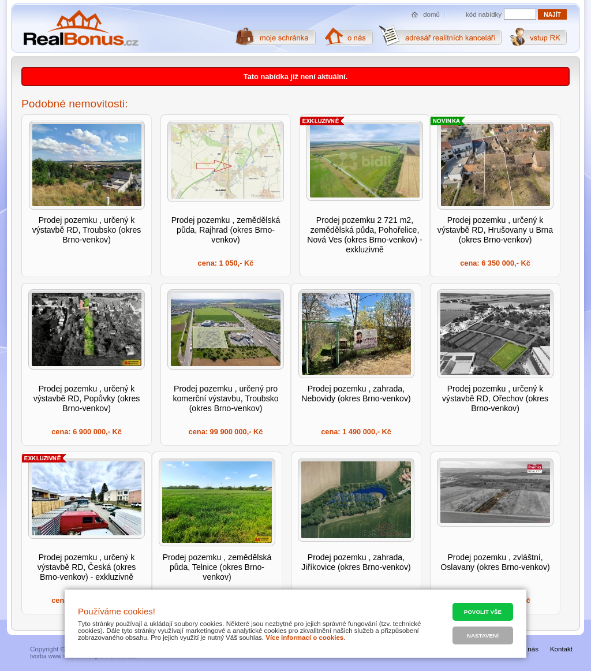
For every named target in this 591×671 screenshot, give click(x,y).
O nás (529, 649)
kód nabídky (484, 14)
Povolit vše (483, 612)
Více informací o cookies (304, 637)
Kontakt (561, 649)
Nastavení (483, 635)
